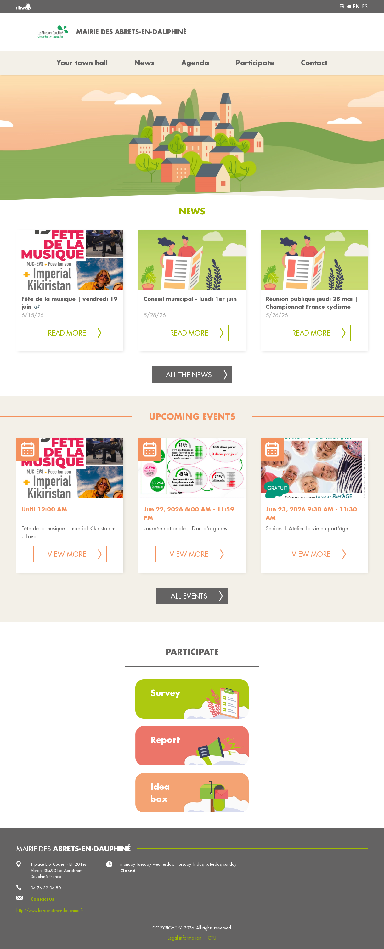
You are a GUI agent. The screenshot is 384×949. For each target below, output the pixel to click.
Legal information (184, 938)
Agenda (195, 62)
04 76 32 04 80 (46, 887)
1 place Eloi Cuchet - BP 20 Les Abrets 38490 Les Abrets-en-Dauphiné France (58, 870)
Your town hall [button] (82, 62)
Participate (255, 62)
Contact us (42, 898)
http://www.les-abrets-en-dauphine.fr (49, 910)
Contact (314, 62)
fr (342, 6)
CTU (212, 938)
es (365, 6)
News (144, 62)
